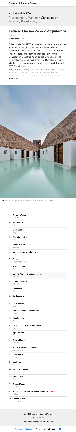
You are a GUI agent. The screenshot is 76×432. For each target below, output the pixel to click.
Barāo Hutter (18, 222)
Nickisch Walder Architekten (25, 347)
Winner (34, 18)
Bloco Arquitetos (20, 237)
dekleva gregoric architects (24, 252)
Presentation (18, 18)
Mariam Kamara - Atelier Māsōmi (26, 311)
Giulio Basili (18, 230)
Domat (15, 259)
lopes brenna (18, 333)
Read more (13, 79)
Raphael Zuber (19, 399)
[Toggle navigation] (66, 3)
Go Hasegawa (18, 296)
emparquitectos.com (16, 39)
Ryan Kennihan (19, 318)
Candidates (49, 18)
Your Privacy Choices (45, 429)
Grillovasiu (17, 289)
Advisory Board (20, 21)
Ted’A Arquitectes (20, 369)
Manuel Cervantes (20, 245)
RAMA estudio (19, 355)
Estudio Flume (19, 267)
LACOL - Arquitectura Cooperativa (27, 325)
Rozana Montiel (19, 340)
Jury (34, 21)
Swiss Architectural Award (23, 3)
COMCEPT (48, 421)
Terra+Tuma (18, 377)
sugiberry (17, 362)
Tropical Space (19, 384)
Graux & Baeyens (20, 281)
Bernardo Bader (19, 215)
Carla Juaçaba (18, 303)
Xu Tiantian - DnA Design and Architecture (34, 392)
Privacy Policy (38, 418)
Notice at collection (23, 429)
